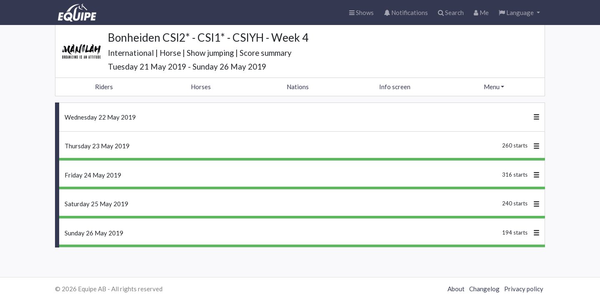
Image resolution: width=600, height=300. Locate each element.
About (456, 288)
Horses (201, 86)
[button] (519, 13)
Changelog (484, 288)
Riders (104, 86)
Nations (298, 86)
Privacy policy (523, 288)
